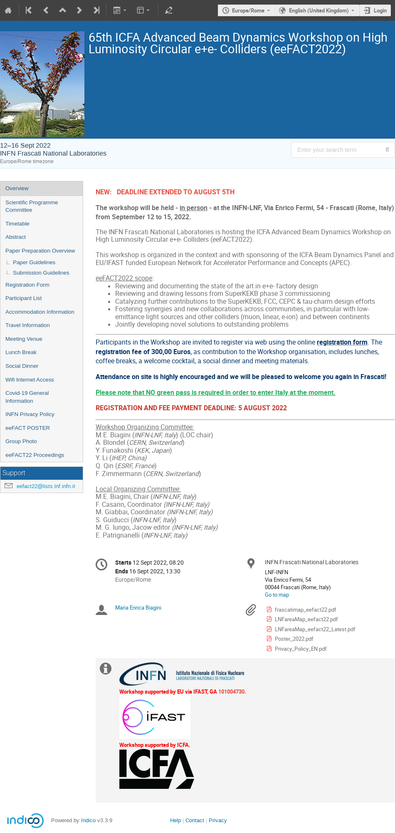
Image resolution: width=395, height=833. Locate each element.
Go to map (277, 594)
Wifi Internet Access (29, 380)
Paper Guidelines (34, 262)
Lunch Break (21, 352)
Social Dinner (21, 366)
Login (380, 10)
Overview (17, 188)
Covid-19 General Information (27, 397)
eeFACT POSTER (27, 428)
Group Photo (21, 441)
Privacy (218, 820)
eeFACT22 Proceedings (34, 455)
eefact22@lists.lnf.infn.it (46, 486)
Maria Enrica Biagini (138, 607)
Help (175, 820)
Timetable (17, 224)
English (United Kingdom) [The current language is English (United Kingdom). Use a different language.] (319, 10)
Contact (194, 820)
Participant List (23, 298)
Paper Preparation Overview (40, 251)
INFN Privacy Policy (29, 414)
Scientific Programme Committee (31, 206)
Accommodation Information (39, 312)
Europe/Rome (248, 10)
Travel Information (27, 325)
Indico (88, 820)
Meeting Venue (23, 339)
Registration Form (27, 285)
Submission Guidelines (41, 273)
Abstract (15, 237)
